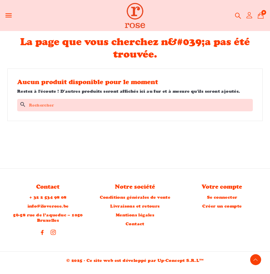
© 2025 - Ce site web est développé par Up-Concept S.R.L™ (134, 260)
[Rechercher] (135, 105)
